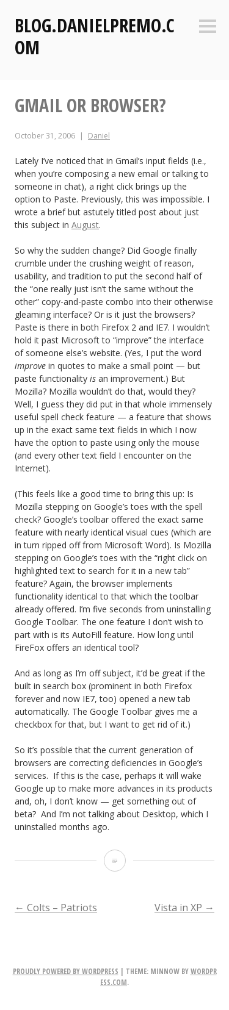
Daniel (99, 136)
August (85, 225)
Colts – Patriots (56, 907)
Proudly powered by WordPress (65, 971)
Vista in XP (184, 907)
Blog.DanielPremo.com (95, 36)
